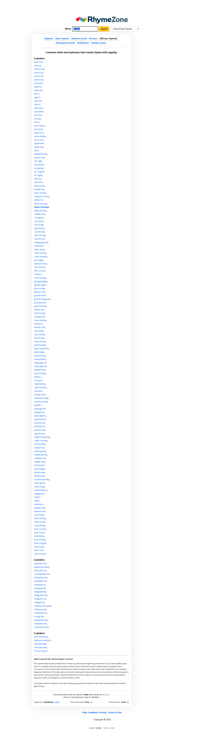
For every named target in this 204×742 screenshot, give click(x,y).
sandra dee (39, 472)
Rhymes (49, 38)
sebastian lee (40, 623)
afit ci (36, 93)
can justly (38, 221)
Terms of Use (115, 712)
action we (38, 79)
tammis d (38, 504)
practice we (39, 430)
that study (39, 546)
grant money (40, 306)
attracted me (40, 570)
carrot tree (39, 231)
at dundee (39, 164)
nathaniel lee (40, 612)
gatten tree (39, 291)
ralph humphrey (42, 437)
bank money (40, 192)
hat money (39, 338)
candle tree (39, 214)
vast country (40, 553)
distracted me (40, 577)
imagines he (40, 598)
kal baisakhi (40, 359)
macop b (38, 380)
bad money (39, 185)
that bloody (39, 525)
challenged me (41, 242)
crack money (40, 253)
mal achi (38, 391)
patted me (39, 412)
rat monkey (39, 444)
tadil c (37, 500)
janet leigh (39, 352)
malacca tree (40, 609)
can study (38, 224)
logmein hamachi (42, 640)
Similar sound (98, 42)
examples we (40, 581)
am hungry (39, 125)
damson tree (40, 263)
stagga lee (39, 493)
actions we (39, 69)
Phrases (93, 38)
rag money (39, 433)
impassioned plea (42, 605)
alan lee (38, 100)
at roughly (39, 171)
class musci (39, 249)
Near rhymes (62, 38)
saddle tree (39, 461)
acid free (38, 62)
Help (84, 712)
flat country (39, 270)
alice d (37, 104)
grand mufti (40, 295)
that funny (39, 532)
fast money (39, 267)
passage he (39, 408)
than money (40, 518)
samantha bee (41, 620)
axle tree (38, 182)
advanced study (41, 567)
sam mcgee (39, 468)
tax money (39, 514)
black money (40, 210)
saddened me (40, 454)
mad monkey (40, 387)
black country (40, 203)
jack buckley (40, 345)
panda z (38, 405)
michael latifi (40, 643)
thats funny (40, 521)
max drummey (41, 401)
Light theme (95, 728)
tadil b (37, 497)
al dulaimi (38, 111)
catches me (39, 238)
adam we (38, 90)
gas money (39, 288)
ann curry (39, 139)
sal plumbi (39, 465)
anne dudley (40, 136)
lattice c (38, 376)
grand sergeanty (42, 299)
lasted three (40, 369)
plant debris (40, 415)
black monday (41, 207)
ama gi (37, 118)
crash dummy (40, 256)
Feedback (93, 712)
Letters (57, 702)
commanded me (42, 574)
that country (40, 529)
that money (39, 539)
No (91, 702)
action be (38, 72)
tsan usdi (38, 550)
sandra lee (39, 475)
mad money (40, 383)
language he (40, 362)
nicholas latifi (40, 647)
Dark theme (109, 728)
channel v (38, 246)
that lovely (39, 536)
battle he (38, 199)
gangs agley (40, 284)
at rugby (38, 175)
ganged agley (40, 281)
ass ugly (38, 161)
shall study (39, 486)
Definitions (83, 42)
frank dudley (40, 277)
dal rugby (38, 260)
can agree (39, 217)
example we (40, 588)
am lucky (38, 129)
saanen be (39, 447)
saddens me (40, 458)
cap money (39, 228)
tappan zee (39, 507)
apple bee (39, 143)
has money (39, 334)
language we (40, 366)
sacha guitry (40, 451)
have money (40, 341)
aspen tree (39, 157)
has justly (38, 330)
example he (39, 584)
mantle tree (40, 394)
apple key (39, 146)
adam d (37, 86)
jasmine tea (39, 355)
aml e (36, 122)
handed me (39, 316)
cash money (40, 235)
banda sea (39, 189)
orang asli (39, 616)
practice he (39, 426)
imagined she (40, 595)
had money (39, 313)
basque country (41, 196)
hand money (40, 320)
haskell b (38, 323)
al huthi (38, 115)
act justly (38, 83)
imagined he (40, 591)
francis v (38, 274)
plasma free (40, 419)
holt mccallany (41, 636)
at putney (39, 168)
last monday (40, 373)
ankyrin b (38, 132)
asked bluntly (40, 154)
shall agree (39, 482)
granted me (40, 302)
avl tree (38, 178)
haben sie (39, 309)
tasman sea (39, 511)
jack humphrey (41, 348)
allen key (38, 108)
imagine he (39, 602)
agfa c (37, 97)
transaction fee (41, 627)
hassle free (39, 327)
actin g (37, 65)
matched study (41, 398)
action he (38, 76)
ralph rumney (40, 440)
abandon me (40, 563)
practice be (39, 422)
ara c (36, 150)
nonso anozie (40, 650)
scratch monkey (42, 479)
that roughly (40, 543)
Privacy (103, 712)
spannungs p (40, 490)
